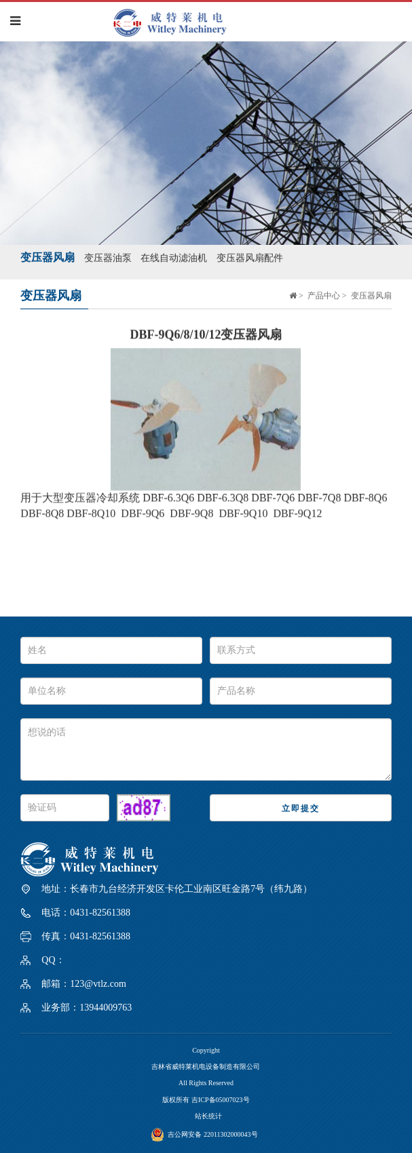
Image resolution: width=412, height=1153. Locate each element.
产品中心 (323, 294)
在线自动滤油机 (174, 257)
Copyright (206, 1050)
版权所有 (176, 1099)
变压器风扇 (47, 256)
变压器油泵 (108, 257)
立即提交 (301, 808)
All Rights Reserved (206, 1083)
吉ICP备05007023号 (220, 1099)
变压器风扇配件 (250, 257)
